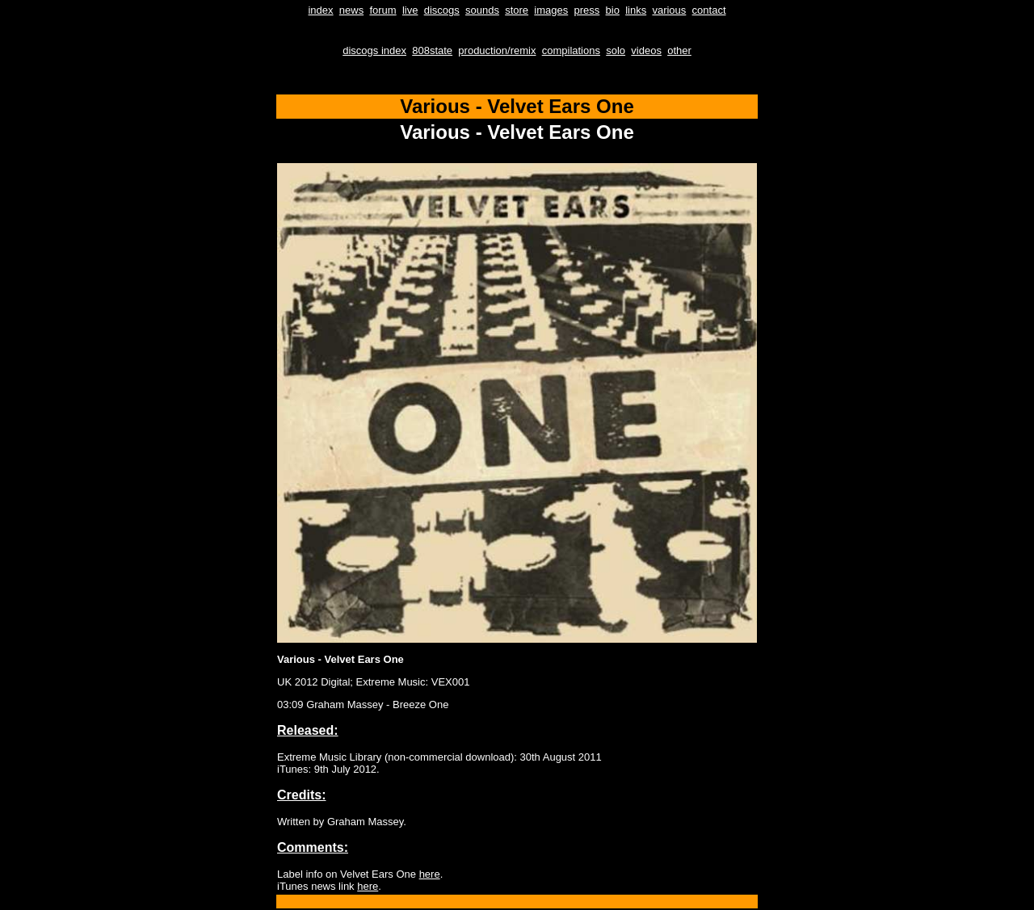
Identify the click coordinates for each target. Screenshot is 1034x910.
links (635, 10)
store (516, 10)
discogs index (374, 50)
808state (432, 50)
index (320, 10)
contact (709, 10)
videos (646, 50)
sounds (482, 10)
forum (382, 10)
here (429, 874)
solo (615, 50)
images (551, 10)
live (410, 10)
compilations (571, 50)
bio (613, 10)
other (679, 50)
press (587, 10)
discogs (442, 10)
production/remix (497, 50)
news (351, 10)
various (669, 10)
